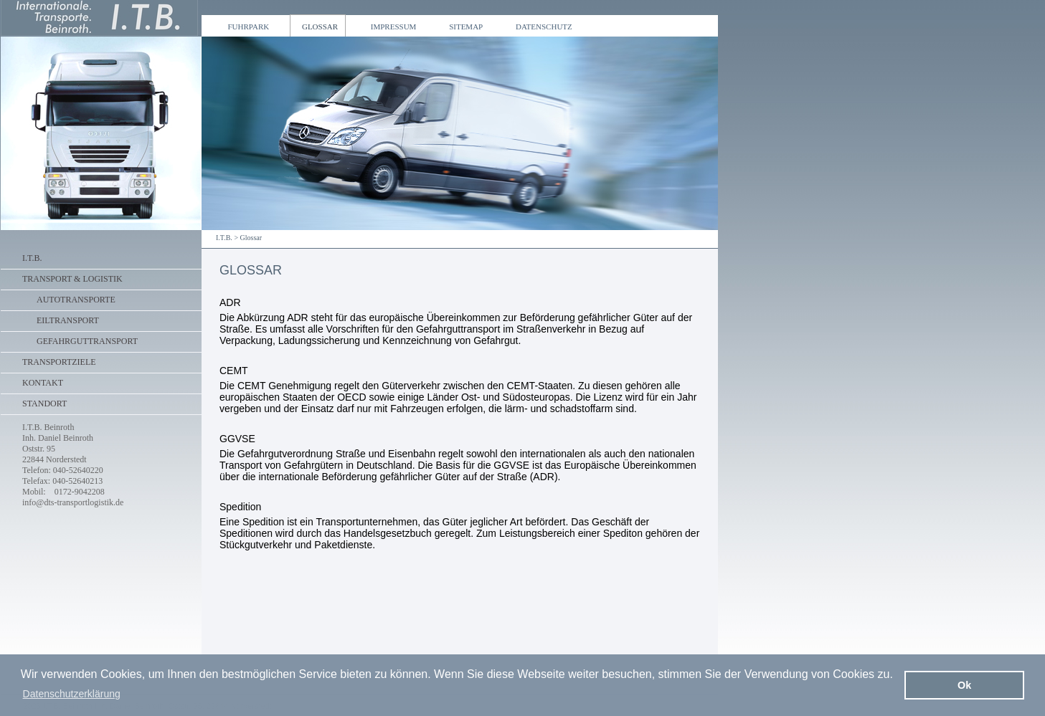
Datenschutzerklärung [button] (71, 694)
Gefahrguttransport (87, 341)
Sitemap (464, 26)
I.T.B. (224, 238)
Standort (44, 403)
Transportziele (59, 362)
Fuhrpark (246, 26)
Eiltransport (68, 320)
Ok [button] (964, 685)
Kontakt (42, 383)
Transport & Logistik (72, 279)
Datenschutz (541, 26)
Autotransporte (76, 300)
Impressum (391, 26)
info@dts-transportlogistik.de (72, 502)
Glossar (251, 238)
